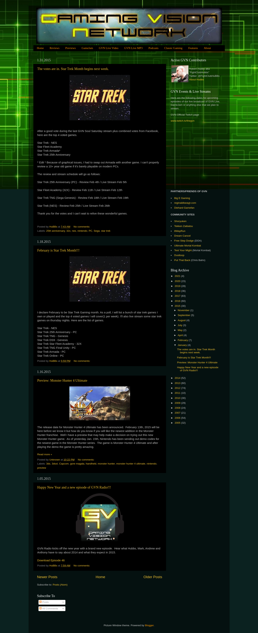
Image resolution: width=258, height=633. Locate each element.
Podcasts (153, 48)
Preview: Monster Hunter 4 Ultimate (62, 380)
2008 (178, 407)
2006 (178, 417)
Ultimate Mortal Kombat (187, 245)
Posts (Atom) (60, 584)
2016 (178, 301)
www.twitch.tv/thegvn (182, 120)
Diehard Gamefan (184, 207)
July (180, 325)
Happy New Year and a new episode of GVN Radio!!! (74, 487)
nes (74, 230)
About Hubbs (196, 79)
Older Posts (153, 577)
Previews (70, 48)
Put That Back (182, 260)
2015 (178, 305)
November (184, 310)
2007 (178, 412)
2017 (178, 295)
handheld (91, 463)
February (183, 340)
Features (193, 48)
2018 (178, 291)
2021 (178, 276)
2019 (178, 286)
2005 (178, 422)
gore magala (77, 463)
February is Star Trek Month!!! (58, 250)
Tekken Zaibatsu (183, 226)
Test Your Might (183, 250)
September (184, 315)
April (181, 335)
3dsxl (55, 463)
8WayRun (179, 231)
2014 (178, 378)
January (183, 345)
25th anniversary (55, 230)
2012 (178, 388)
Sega (97, 230)
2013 (178, 383)
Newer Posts (47, 577)
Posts (44, 602)
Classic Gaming (173, 48)
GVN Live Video (108, 48)
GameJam (87, 48)
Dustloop (179, 255)
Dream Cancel (182, 235)
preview (41, 467)
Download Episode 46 (51, 560)
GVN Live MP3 (133, 48)
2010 (178, 398)
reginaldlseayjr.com (185, 202)
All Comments (48, 608)
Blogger (149, 625)
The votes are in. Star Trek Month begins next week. (73, 69)
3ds (48, 463)
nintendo (82, 230)
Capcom (64, 463)
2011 (178, 392)
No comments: (82, 226)
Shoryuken (180, 221)
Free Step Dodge (184, 240)
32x (68, 230)
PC (90, 230)
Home (40, 48)
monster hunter (106, 463)
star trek (105, 230)
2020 (178, 281)
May (180, 330)
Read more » (44, 454)
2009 (178, 403)
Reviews (55, 48)
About (207, 48)
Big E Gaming (182, 198)
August (182, 320)
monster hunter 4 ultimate (130, 463)
